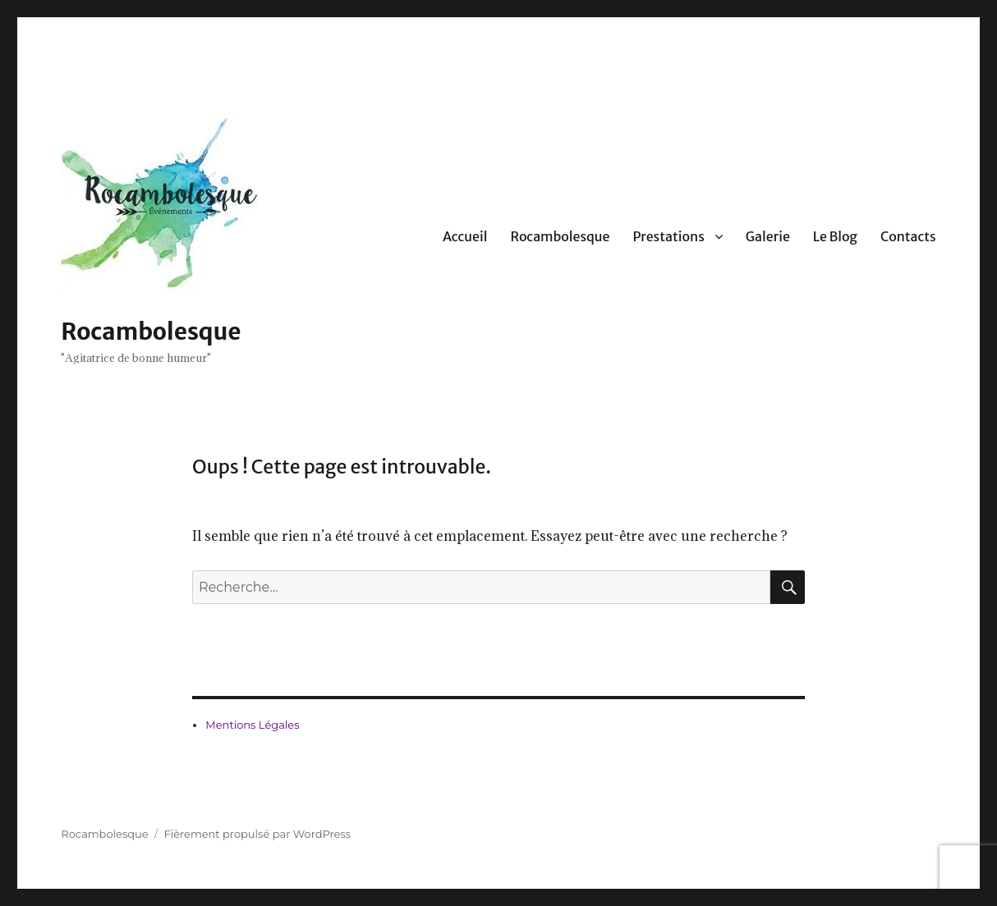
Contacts (908, 236)
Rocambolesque (151, 331)
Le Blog (835, 236)
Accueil (465, 236)
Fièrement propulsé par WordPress (257, 833)
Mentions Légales (252, 724)
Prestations (668, 236)
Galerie (768, 236)
